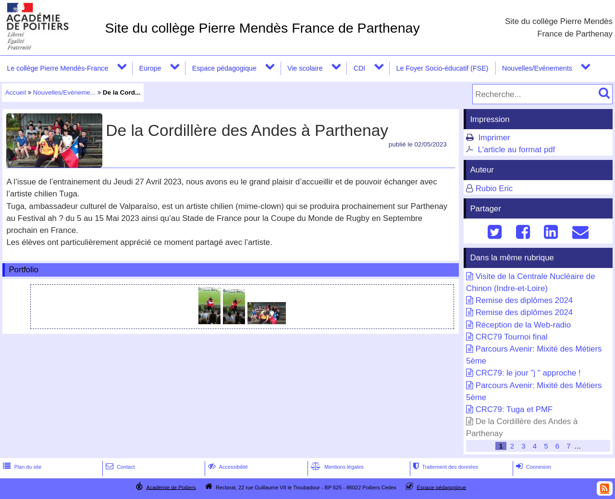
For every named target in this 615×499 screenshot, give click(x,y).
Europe (150, 68)
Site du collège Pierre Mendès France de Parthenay (262, 28)
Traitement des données (444, 467)
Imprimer (494, 137)
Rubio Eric (494, 188)
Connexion (532, 467)
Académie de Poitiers (171, 487)
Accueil (15, 92)
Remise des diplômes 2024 (524, 300)
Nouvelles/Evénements (537, 68)
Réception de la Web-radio (523, 324)
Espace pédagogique (224, 68)
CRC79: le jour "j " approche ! (528, 372)
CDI (360, 68)
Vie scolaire (304, 68)
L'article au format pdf (516, 149)
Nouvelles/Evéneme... (64, 92)
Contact (119, 467)
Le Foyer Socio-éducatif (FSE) (442, 68)
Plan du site (21, 467)
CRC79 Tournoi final (512, 336)
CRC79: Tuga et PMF (514, 409)
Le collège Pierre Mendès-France (57, 68)
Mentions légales (336, 467)
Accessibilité (227, 467)
